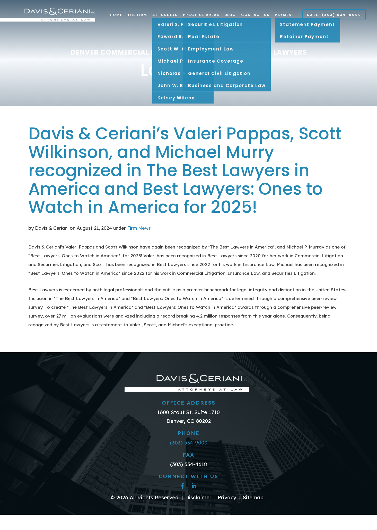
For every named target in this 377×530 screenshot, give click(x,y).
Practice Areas (201, 14)
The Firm (137, 14)
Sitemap (253, 497)
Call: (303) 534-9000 (334, 14)
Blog (230, 14)
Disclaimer (198, 497)
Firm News (139, 228)
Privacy (227, 497)
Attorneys (165, 14)
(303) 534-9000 (188, 442)
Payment (285, 14)
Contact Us (255, 14)
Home (116, 14)
